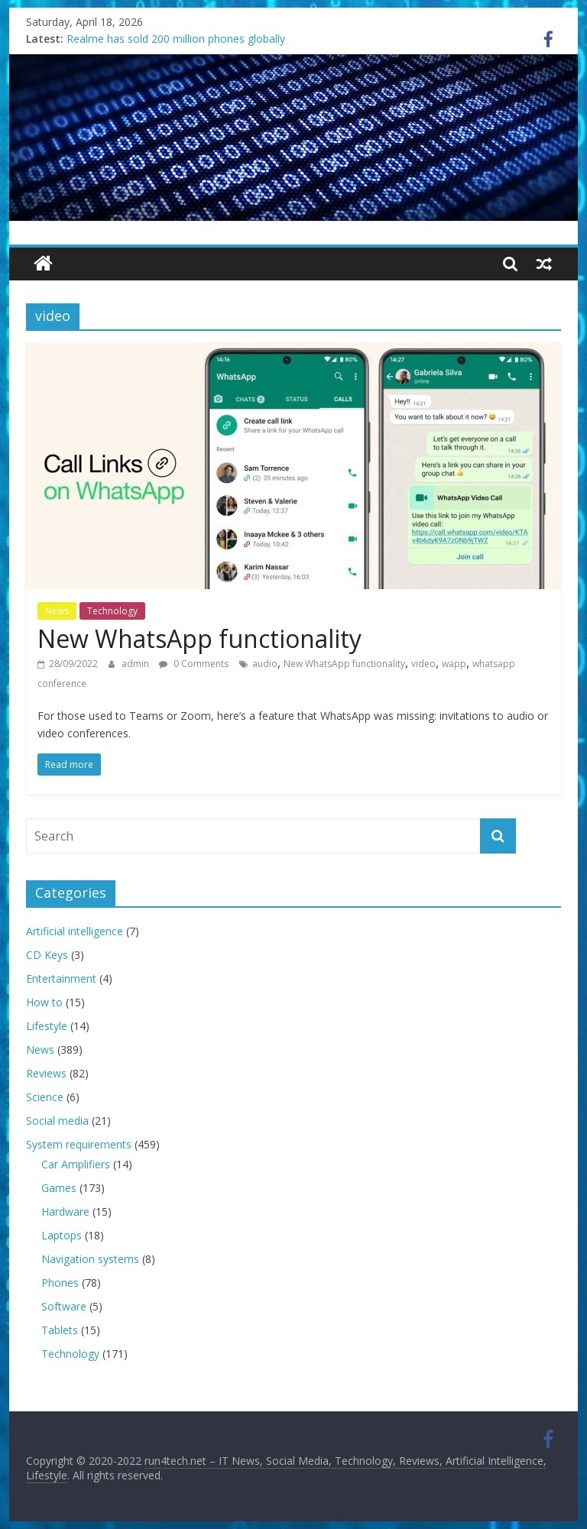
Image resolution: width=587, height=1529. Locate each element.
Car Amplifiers (75, 1164)
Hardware (65, 1211)
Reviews (46, 1073)
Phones (60, 1282)
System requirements (78, 1144)
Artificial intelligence (74, 931)
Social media (57, 1120)
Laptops (61, 1235)
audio (264, 663)
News (57, 610)
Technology (112, 610)
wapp (454, 663)
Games (58, 1188)
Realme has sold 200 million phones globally (175, 38)
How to (44, 1002)
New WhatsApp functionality (199, 638)
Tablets (59, 1330)
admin (136, 663)
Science (44, 1097)
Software (63, 1306)
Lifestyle (46, 1026)
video (423, 663)
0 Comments (194, 663)
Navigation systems (90, 1259)
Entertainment (61, 978)
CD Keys (47, 955)
